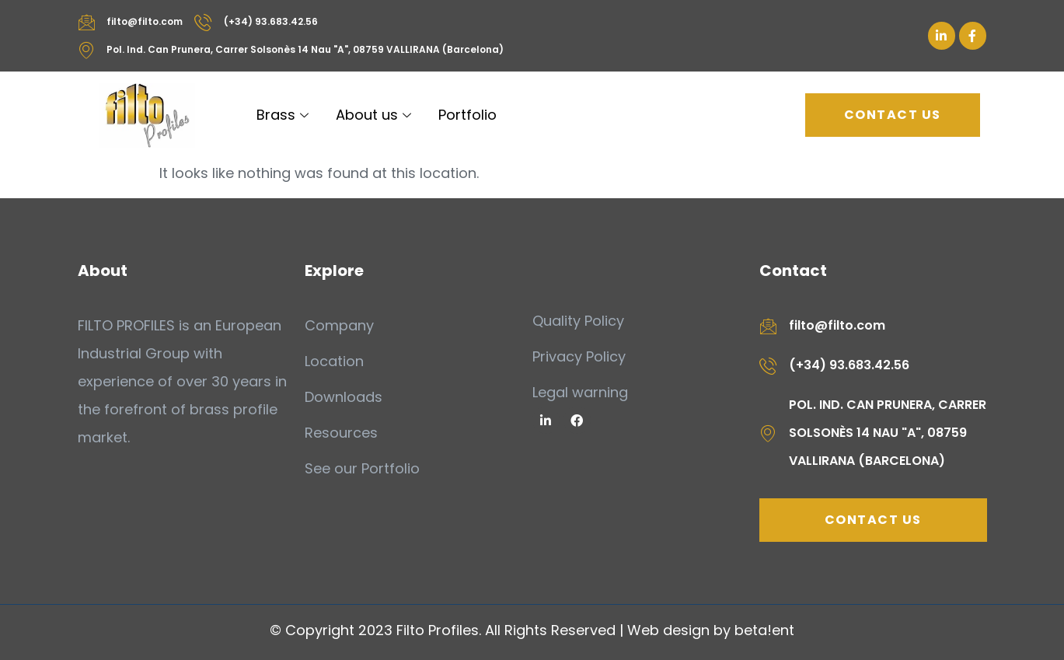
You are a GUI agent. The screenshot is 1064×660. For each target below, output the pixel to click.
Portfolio (467, 114)
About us (375, 114)
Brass (284, 114)
